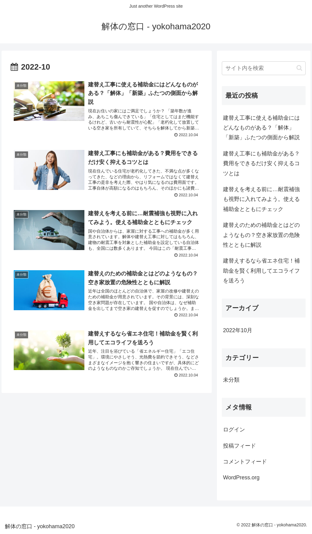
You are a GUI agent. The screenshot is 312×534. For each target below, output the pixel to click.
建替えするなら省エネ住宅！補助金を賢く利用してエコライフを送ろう (261, 271)
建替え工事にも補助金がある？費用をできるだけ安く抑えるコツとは (261, 163)
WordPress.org (241, 477)
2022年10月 (237, 330)
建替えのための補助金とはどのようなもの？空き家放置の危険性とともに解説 (261, 235)
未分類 (231, 380)
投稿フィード (239, 446)
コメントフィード (245, 462)
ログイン (234, 430)
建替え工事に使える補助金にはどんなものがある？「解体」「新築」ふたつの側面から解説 (261, 128)
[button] (299, 67)
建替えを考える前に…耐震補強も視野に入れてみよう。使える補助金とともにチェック (261, 199)
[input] (263, 68)
